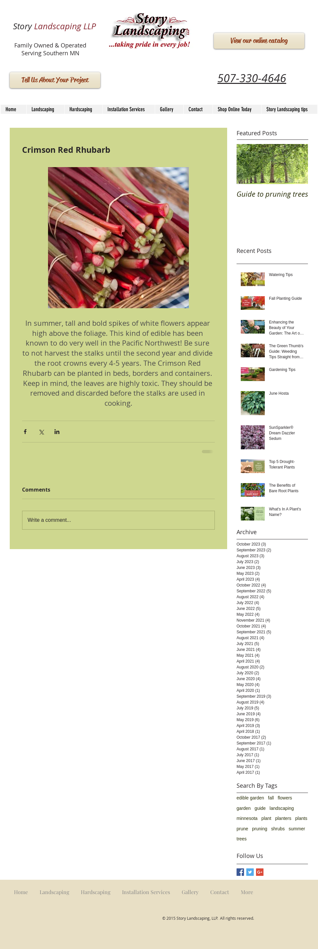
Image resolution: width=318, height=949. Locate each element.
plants (301, 818)
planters (283, 818)
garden (244, 808)
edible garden (250, 797)
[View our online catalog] (259, 41)
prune (242, 828)
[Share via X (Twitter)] (41, 431)
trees (242, 838)
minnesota (247, 818)
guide (260, 808)
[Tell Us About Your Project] (55, 80)
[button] (83, 109)
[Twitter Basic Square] (250, 872)
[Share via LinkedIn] (57, 431)
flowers (285, 797)
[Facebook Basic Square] (240, 872)
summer (297, 828)
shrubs (278, 828)
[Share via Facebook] (25, 431)
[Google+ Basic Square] (259, 872)
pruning (259, 828)
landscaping (282, 808)
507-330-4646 (251, 78)
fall (271, 797)
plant (266, 818)
